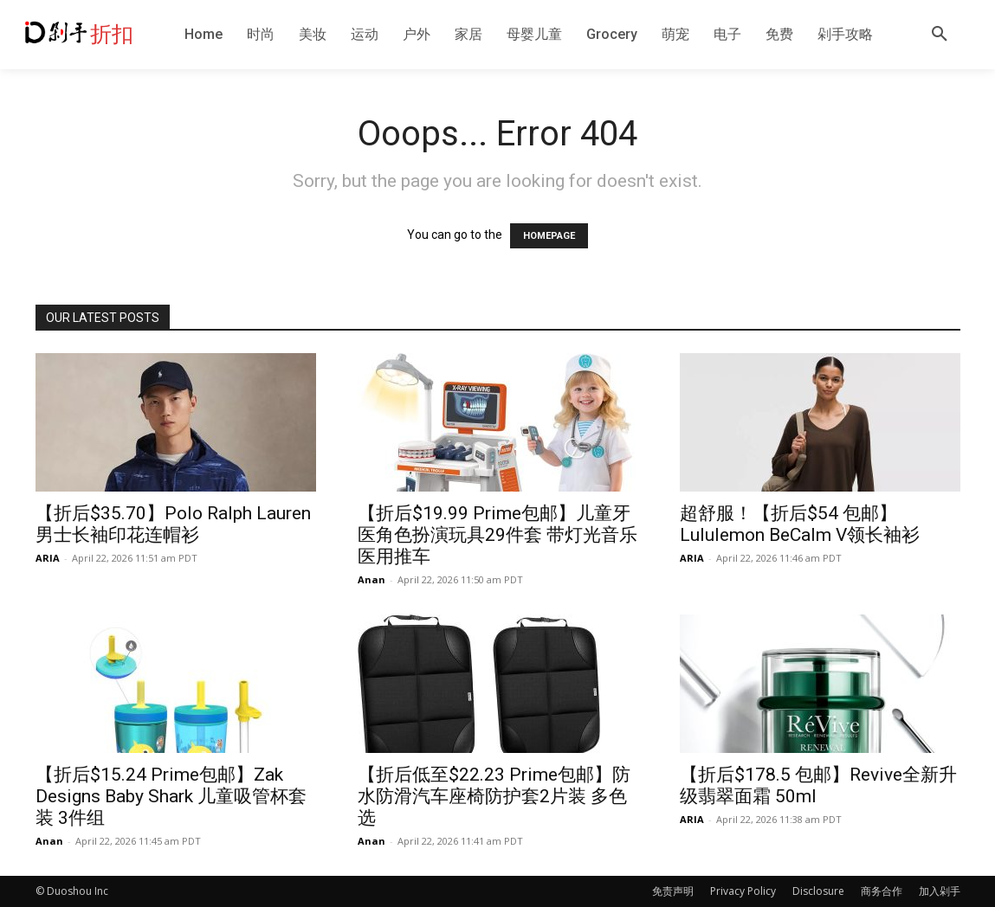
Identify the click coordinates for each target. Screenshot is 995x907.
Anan (371, 579)
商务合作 (881, 891)
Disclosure (818, 891)
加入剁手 (939, 891)
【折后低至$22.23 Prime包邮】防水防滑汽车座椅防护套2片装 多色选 (494, 796)
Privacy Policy (743, 891)
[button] (939, 34)
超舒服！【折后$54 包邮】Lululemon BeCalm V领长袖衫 (800, 524)
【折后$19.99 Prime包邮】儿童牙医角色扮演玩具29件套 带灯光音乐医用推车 (497, 535)
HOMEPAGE (549, 235)
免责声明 (673, 891)
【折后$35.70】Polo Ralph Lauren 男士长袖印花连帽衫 (173, 524)
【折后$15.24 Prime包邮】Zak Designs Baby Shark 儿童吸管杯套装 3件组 (171, 796)
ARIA (48, 557)
